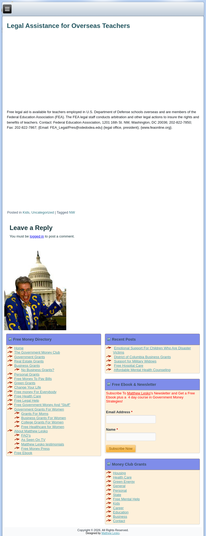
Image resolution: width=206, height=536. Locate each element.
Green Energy (124, 482)
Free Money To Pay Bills (33, 379)
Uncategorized (42, 212)
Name (112, 429)
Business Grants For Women (43, 418)
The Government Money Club (37, 352)
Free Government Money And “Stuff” (42, 405)
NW (72, 212)
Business (120, 517)
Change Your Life (27, 387)
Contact (119, 521)
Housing (119, 473)
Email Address (119, 412)
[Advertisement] (102, 68)
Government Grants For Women (39, 409)
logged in (37, 236)
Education (120, 512)
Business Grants (27, 366)
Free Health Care (27, 396)
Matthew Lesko (138, 393)
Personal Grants (26, 374)
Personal (120, 490)
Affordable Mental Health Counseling (142, 370)
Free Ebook (23, 453)
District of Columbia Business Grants (142, 357)
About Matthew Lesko (31, 431)
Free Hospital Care (128, 366)
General (119, 486)
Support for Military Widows (135, 361)
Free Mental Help (126, 499)
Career (118, 508)
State (117, 495)
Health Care (122, 477)
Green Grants (24, 383)
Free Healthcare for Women (42, 427)
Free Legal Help (26, 400)
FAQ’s (26, 435)
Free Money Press (35, 449)
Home (19, 348)
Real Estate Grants (29, 361)
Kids (26, 212)
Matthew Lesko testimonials (42, 444)
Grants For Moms (34, 414)
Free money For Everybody (35, 392)
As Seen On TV (33, 440)
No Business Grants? (37, 370)
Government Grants (29, 357)
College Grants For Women (42, 422)
